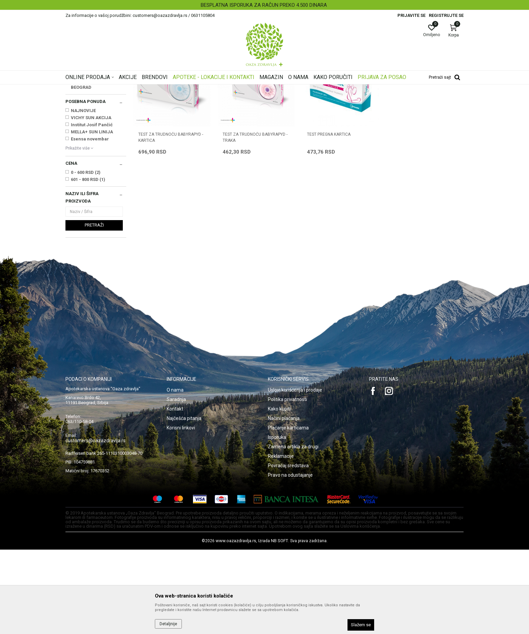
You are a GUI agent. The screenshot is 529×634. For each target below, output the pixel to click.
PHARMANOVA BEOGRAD (87, 168)
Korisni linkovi (181, 512)
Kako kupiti (279, 493)
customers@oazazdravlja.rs (95, 525)
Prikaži (377, 99)
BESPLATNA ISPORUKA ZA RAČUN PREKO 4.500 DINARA (264, 5)
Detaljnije (168, 624)
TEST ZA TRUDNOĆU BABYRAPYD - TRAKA (255, 221)
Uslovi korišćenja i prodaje (295, 474)
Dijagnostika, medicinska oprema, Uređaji (186, 88)
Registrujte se (446, 15)
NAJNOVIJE (83, 194)
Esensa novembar (90, 223)
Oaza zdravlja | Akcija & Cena (92, 88)
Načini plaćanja (284, 502)
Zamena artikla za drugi (293, 531)
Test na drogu (81, 120)
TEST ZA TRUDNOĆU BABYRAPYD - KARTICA (170, 221)
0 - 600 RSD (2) (86, 256)
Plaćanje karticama (288, 512)
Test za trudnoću (84, 127)
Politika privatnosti (287, 483)
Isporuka (277, 521)
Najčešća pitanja (184, 502)
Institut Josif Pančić (92, 209)
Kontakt (175, 493)
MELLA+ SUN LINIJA (92, 216)
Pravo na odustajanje (290, 559)
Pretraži (94, 309)
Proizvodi (133, 88)
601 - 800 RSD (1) (88, 263)
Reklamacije (281, 540)
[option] (264, 5)
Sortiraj (318, 99)
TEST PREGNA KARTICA (329, 218)
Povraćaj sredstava (288, 550)
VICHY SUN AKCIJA (91, 202)
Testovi (237, 88)
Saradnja (176, 483)
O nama (175, 474)
